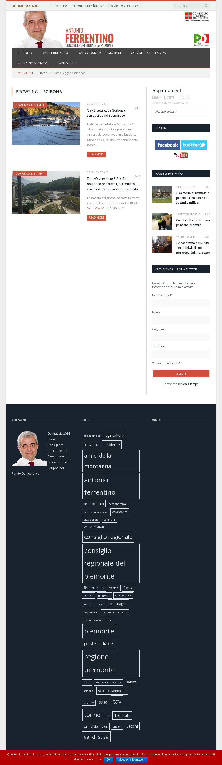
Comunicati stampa (148, 52)
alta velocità (91, 445)
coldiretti (109, 519)
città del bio (91, 519)
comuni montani (94, 526)
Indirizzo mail (162, 295)
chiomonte (120, 512)
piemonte (99, 630)
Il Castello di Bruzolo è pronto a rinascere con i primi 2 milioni (192, 198)
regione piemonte (99, 663)
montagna (119, 603)
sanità (131, 682)
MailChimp (189, 384)
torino (92, 714)
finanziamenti (94, 587)
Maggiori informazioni (131, 759)
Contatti (65, 62)
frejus (128, 587)
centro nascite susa (95, 512)
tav (117, 701)
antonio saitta (94, 504)
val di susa (96, 736)
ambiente (112, 444)
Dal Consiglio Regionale (99, 52)
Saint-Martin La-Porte (108, 682)
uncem (117, 726)
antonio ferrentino (100, 486)
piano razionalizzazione (98, 620)
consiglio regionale (108, 536)
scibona (88, 690)
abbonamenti (92, 435)
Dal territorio (54, 52)
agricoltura (115, 435)
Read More (96, 154)
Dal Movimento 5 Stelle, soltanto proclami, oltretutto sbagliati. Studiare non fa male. (113, 183)
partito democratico (115, 612)
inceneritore (123, 595)
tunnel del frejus (96, 726)
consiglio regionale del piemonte (104, 563)
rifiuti (87, 682)
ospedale (91, 612)
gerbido (88, 595)
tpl (107, 716)
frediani (114, 587)
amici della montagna (97, 461)
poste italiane (98, 643)
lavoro (87, 604)
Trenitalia (122, 715)
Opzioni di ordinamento (170, 103)
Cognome (159, 329)
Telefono (158, 346)
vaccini (132, 726)
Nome (156, 312)
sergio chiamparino (112, 690)
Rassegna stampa (31, 62)
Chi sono (24, 52)
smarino (89, 702)
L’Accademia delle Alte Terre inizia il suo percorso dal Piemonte (193, 248)
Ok (108, 759)
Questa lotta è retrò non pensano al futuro (193, 222)
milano (101, 604)
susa (103, 702)
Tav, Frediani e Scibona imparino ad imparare (106, 113)
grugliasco (104, 595)
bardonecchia (117, 504)
